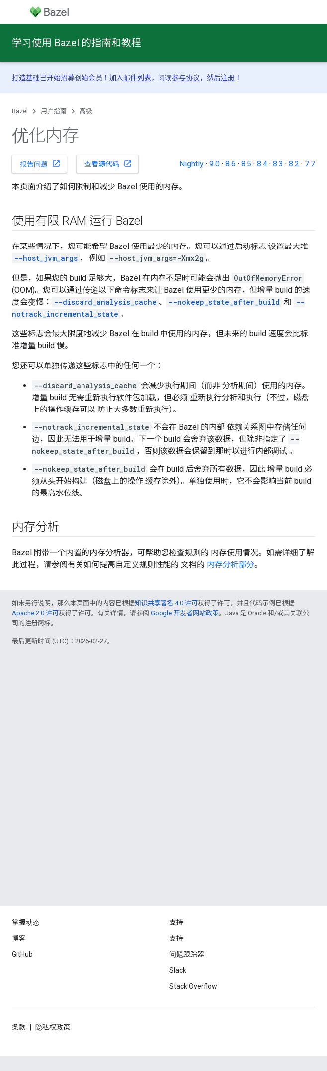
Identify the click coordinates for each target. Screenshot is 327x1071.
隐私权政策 (52, 1027)
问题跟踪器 (186, 954)
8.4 (262, 163)
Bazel (20, 111)
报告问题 (40, 163)
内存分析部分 (230, 564)
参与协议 (186, 78)
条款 (19, 1027)
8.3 (278, 163)
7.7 (310, 163)
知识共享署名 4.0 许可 (166, 603)
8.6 (230, 163)
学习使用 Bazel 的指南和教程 (76, 43)
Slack (177, 970)
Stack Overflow (193, 986)
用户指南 (54, 111)
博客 (19, 938)
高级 (86, 111)
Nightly (191, 163)
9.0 (214, 163)
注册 (228, 78)
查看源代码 (108, 163)
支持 (176, 938)
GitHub (22, 954)
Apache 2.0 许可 (35, 613)
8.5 (246, 163)
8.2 (294, 163)
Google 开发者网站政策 (185, 613)
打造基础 (26, 78)
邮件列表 (137, 78)
